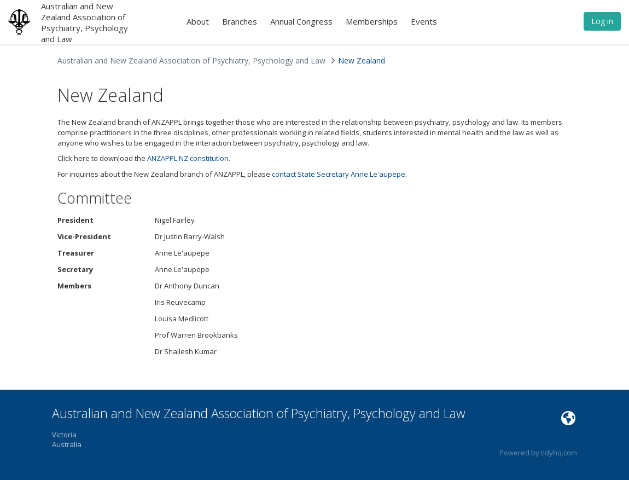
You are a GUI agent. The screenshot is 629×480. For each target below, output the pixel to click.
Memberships (372, 21)
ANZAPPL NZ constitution (188, 158)
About (198, 21)
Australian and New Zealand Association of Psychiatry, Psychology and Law (84, 22)
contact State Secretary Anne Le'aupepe (338, 174)
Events (424, 21)
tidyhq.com (559, 453)
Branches (239, 21)
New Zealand (361, 60)
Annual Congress (301, 21)
